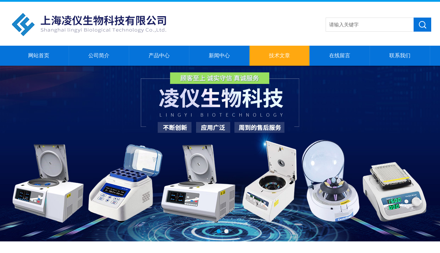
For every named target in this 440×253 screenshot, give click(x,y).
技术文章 (279, 55)
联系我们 (399, 55)
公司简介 (98, 55)
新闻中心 (219, 55)
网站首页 (38, 55)
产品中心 (159, 55)
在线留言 (339, 55)
